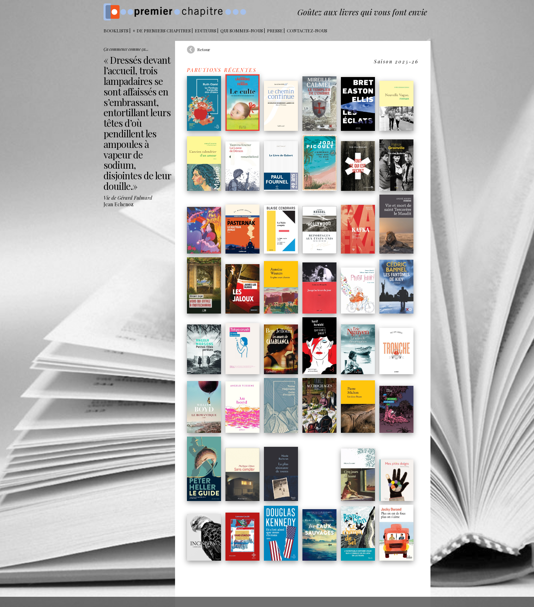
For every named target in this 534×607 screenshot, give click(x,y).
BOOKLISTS (116, 30)
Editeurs (205, 30)
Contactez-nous (307, 30)
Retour (203, 49)
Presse (275, 30)
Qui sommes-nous (241, 30)
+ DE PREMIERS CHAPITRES (161, 30)
